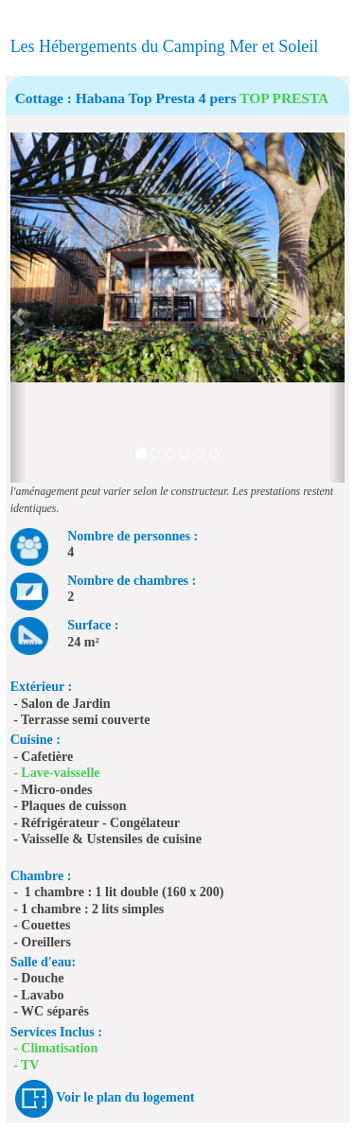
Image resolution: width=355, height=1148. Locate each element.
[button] (18, 307)
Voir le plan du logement (125, 1097)
